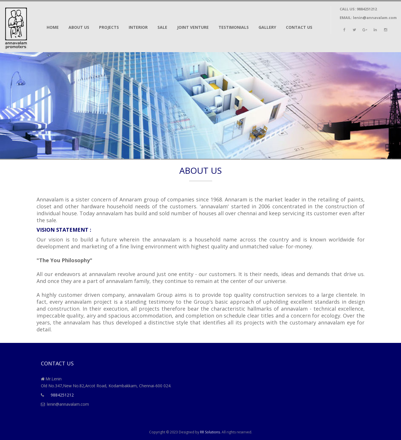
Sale (162, 27)
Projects (109, 27)
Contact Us (299, 27)
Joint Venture (193, 27)
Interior (138, 27)
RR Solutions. (210, 432)
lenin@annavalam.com (375, 17)
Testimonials (233, 27)
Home (53, 27)
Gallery (267, 27)
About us (79, 27)
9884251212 (367, 9)
